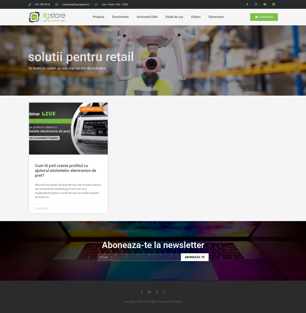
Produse (98, 17)
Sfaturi (196, 17)
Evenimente (120, 17)
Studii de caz (174, 17)
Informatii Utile (147, 17)
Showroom (216, 17)
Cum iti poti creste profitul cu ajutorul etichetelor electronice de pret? (65, 170)
